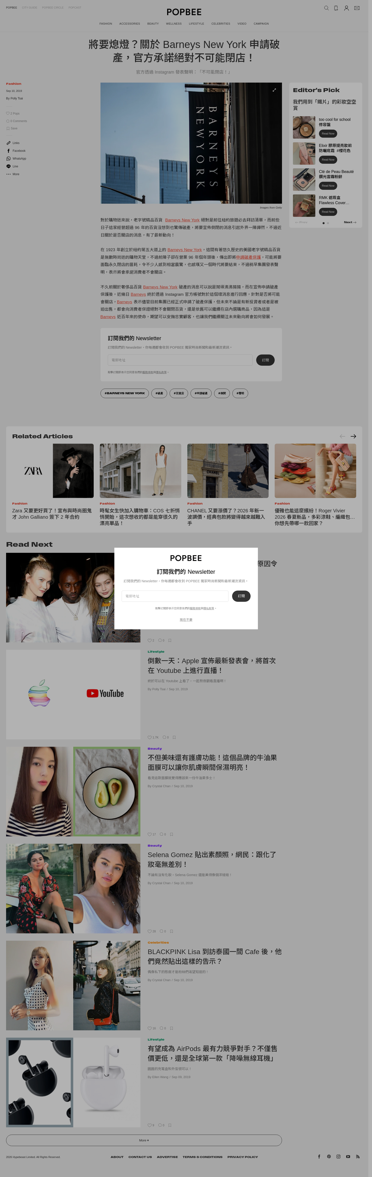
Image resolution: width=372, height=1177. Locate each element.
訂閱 (241, 596)
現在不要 (186, 620)
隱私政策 (208, 608)
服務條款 (195, 608)
